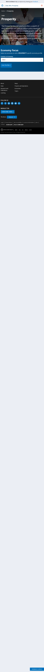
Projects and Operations (21, 86)
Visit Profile (5, 65)
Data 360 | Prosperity (12, 5)
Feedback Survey (37, 669)
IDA (20, 130)
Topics (16, 91)
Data (2, 86)
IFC (23, 130)
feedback (35, 1)
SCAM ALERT (9, 124)
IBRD (16, 130)
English (11, 117)
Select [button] (3, 60)
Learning (3, 93)
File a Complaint (19, 124)
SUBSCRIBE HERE (7, 112)
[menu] (41, 5)
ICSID (30, 130)
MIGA (26, 130)
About (2, 83)
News (16, 83)
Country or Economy (7, 56)
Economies (18, 88)
